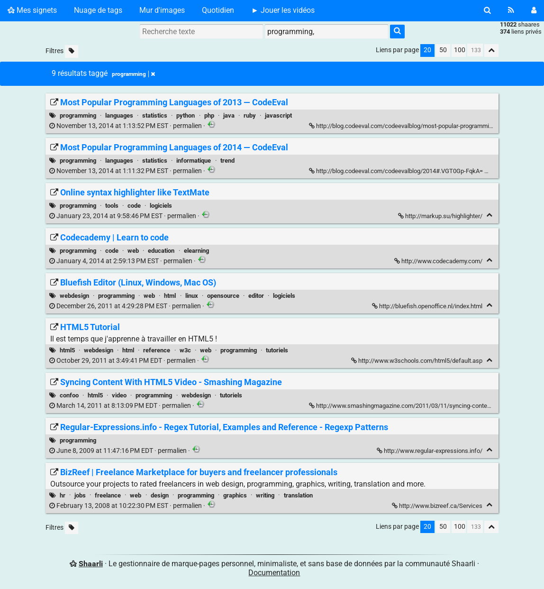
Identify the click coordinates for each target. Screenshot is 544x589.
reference (156, 350)
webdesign (74, 295)
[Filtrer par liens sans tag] (71, 51)
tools (111, 205)
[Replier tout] (491, 50)
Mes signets (32, 10)
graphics (235, 495)
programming (78, 115)
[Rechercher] (487, 10)
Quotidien (218, 10)
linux (191, 295)
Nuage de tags (98, 10)
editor (256, 295)
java (229, 115)
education (161, 250)
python (185, 115)
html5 (67, 350)
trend (227, 160)
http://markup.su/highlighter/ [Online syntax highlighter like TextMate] (441, 216)
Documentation (274, 572)
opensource (223, 295)
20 (427, 50)
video (119, 395)
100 (459, 50)
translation (298, 495)
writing (265, 495)
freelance (108, 495)
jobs (80, 495)
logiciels (161, 205)
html (170, 295)
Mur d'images (162, 10)
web (133, 250)
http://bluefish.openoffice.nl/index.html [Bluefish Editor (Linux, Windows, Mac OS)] (428, 306)
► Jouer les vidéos (283, 10)
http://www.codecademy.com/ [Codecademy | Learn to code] (439, 261)
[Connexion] (534, 10)
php (209, 115)
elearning (196, 250)
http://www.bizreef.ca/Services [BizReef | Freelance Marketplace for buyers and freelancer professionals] (438, 505)
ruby (250, 115)
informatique (193, 160)
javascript (278, 115)
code (134, 205)
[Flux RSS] (511, 10)
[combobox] (326, 31)
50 (443, 50)
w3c (185, 350)
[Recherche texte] (201, 31)
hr (62, 495)
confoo (69, 395)
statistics (154, 115)
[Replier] (489, 170)
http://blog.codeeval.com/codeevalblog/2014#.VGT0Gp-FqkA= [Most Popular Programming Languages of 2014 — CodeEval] (396, 171)
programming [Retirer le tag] (133, 74)
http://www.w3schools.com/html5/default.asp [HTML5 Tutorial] (417, 360)
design (160, 495)
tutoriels (277, 350)
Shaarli (91, 563)
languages (119, 115)
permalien (126, 126)
